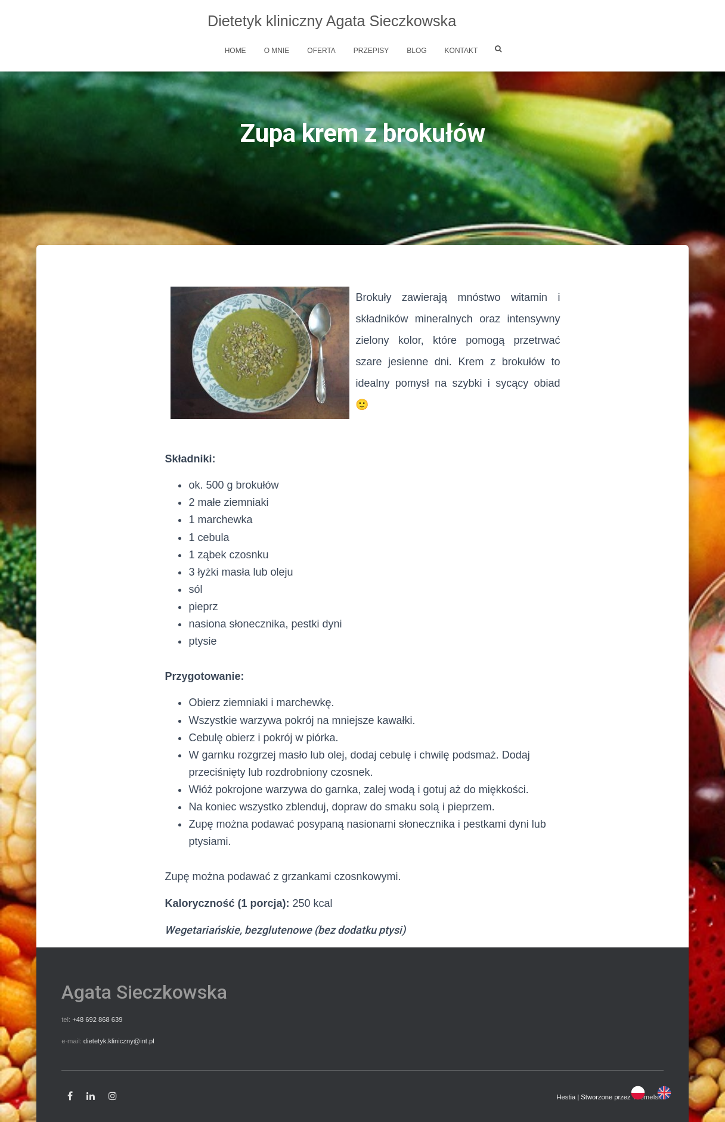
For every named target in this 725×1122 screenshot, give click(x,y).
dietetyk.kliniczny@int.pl (118, 1041)
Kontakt (461, 50)
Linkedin (90, 1096)
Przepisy (371, 50)
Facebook (70, 1096)
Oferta (321, 50)
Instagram (113, 1096)
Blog (416, 50)
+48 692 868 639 (97, 1019)
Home (235, 50)
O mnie (277, 50)
